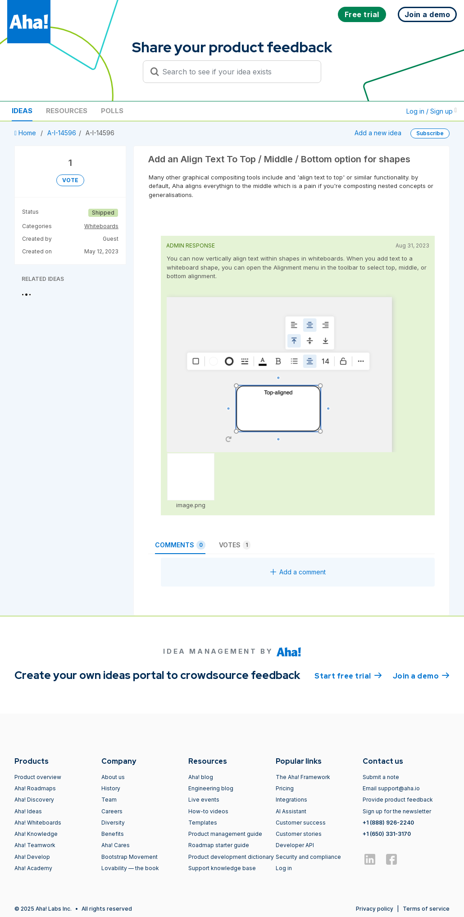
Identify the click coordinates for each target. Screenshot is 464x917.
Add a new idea (378, 133)
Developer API (295, 845)
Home (26, 133)
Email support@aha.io (391, 788)
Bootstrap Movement (129, 856)
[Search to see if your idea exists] (236, 71)
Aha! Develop (32, 856)
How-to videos (208, 811)
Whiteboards (101, 226)
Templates (202, 822)
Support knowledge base (222, 868)
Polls (112, 110)
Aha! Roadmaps (35, 788)
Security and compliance (308, 856)
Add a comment (298, 572)
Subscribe (430, 133)
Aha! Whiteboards (37, 822)
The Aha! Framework (303, 777)
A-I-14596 (61, 133)
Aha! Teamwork (34, 845)
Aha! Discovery (34, 799)
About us (113, 777)
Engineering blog (210, 788)
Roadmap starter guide (218, 845)
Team (109, 799)
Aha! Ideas (28, 811)
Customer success (301, 822)
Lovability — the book (130, 868)
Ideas (22, 110)
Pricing (285, 788)
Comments (180, 545)
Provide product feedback (398, 799)
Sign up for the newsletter (397, 811)
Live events (203, 799)
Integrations (291, 799)
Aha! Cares (115, 845)
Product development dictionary (231, 856)
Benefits (112, 833)
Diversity (113, 822)
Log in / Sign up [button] (431, 111)
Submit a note (381, 777)
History (110, 788)
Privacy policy (374, 908)
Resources (66, 110)
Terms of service (426, 908)
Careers (112, 811)
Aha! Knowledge (36, 833)
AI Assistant (291, 811)
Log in (284, 868)
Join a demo (421, 675)
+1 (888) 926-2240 (388, 822)
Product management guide (225, 833)
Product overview (37, 777)
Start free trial (348, 675)
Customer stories (299, 833)
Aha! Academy (33, 868)
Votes (234, 545)
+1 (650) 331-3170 (387, 833)
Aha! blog (200, 777)
